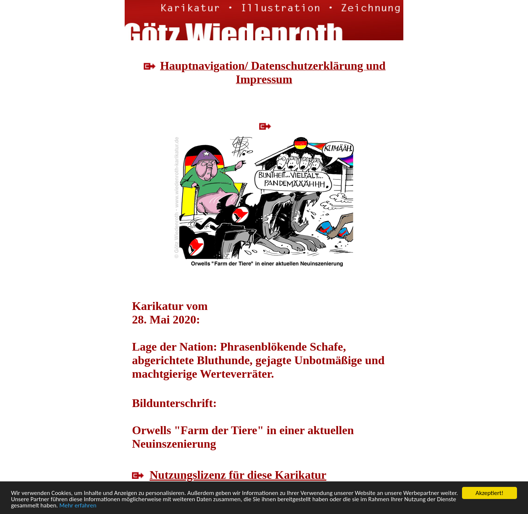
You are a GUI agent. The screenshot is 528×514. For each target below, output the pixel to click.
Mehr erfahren (77, 506)
